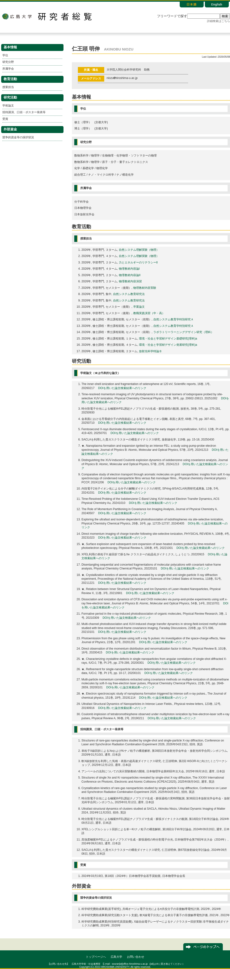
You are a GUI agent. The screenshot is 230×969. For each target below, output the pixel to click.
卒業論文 (139, 306)
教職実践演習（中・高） (149, 313)
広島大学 (17, 16)
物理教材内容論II (130, 275)
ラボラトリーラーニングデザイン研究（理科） (183, 332)
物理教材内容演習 (130, 281)
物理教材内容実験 (144, 288)
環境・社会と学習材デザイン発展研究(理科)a (168, 344)
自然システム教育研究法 (129, 294)
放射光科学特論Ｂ (150, 351)
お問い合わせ (135, 956)
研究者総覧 (64, 16)
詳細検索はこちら (218, 21)
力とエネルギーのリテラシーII (138, 262)
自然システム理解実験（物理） (139, 249)
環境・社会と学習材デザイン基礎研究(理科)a (168, 338)
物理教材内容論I (129, 268)
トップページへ (96, 956)
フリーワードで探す (172, 16)
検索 (225, 16)
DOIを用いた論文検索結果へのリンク (122, 388)
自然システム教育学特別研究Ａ (173, 319)
